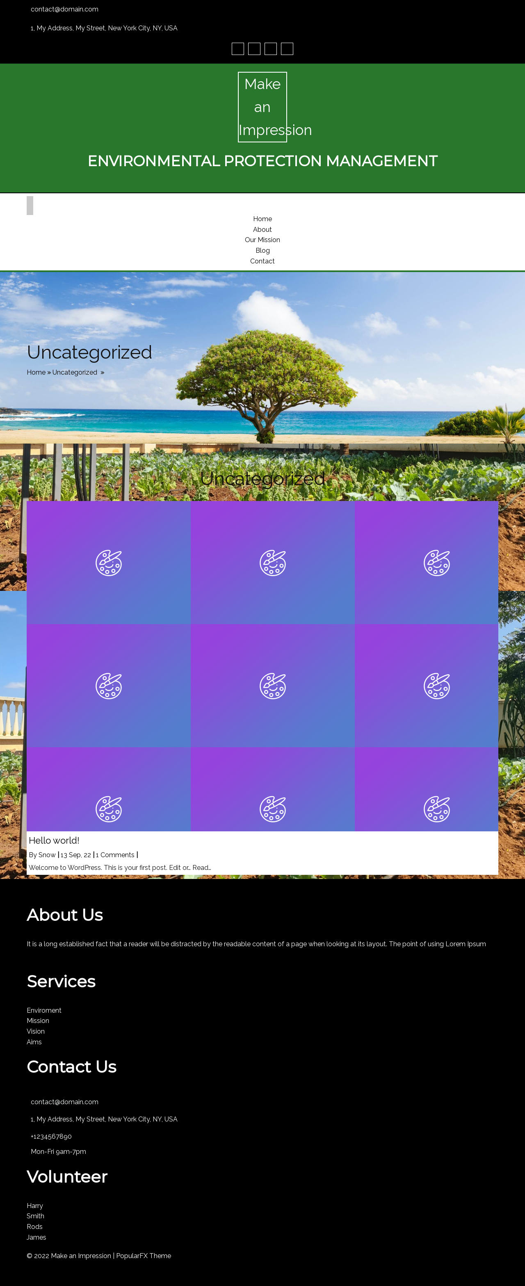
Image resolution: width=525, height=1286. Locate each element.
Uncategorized (74, 372)
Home (36, 372)
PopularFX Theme (143, 1256)
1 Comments (115, 855)
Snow (47, 855)
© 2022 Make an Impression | (71, 1256)
